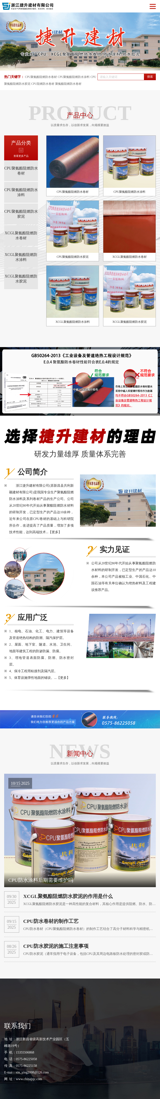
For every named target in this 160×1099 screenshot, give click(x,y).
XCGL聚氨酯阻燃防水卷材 (21, 235)
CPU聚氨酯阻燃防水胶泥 (21, 214)
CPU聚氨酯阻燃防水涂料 (74, 77)
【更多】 (55, 532)
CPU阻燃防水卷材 (42, 83)
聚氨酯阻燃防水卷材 (68, 83)
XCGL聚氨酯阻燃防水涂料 (21, 257)
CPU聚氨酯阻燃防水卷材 (41, 77)
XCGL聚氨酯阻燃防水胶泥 (21, 278)
